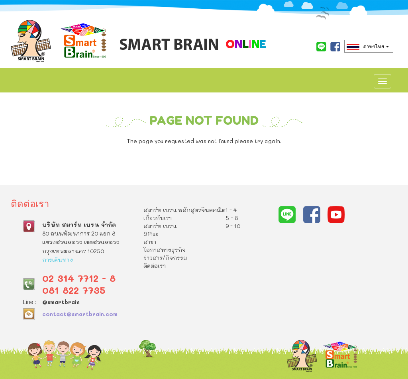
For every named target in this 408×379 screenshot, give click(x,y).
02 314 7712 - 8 (79, 278)
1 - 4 (231, 210)
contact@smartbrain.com (80, 314)
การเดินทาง (57, 259)
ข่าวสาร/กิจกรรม (165, 257)
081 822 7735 (73, 290)
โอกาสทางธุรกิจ (164, 249)
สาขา (149, 241)
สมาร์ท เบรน (160, 226)
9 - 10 (233, 226)
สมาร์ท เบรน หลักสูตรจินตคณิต (184, 210)
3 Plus (150, 234)
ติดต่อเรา (154, 265)
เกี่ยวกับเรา (157, 218)
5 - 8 (232, 218)
